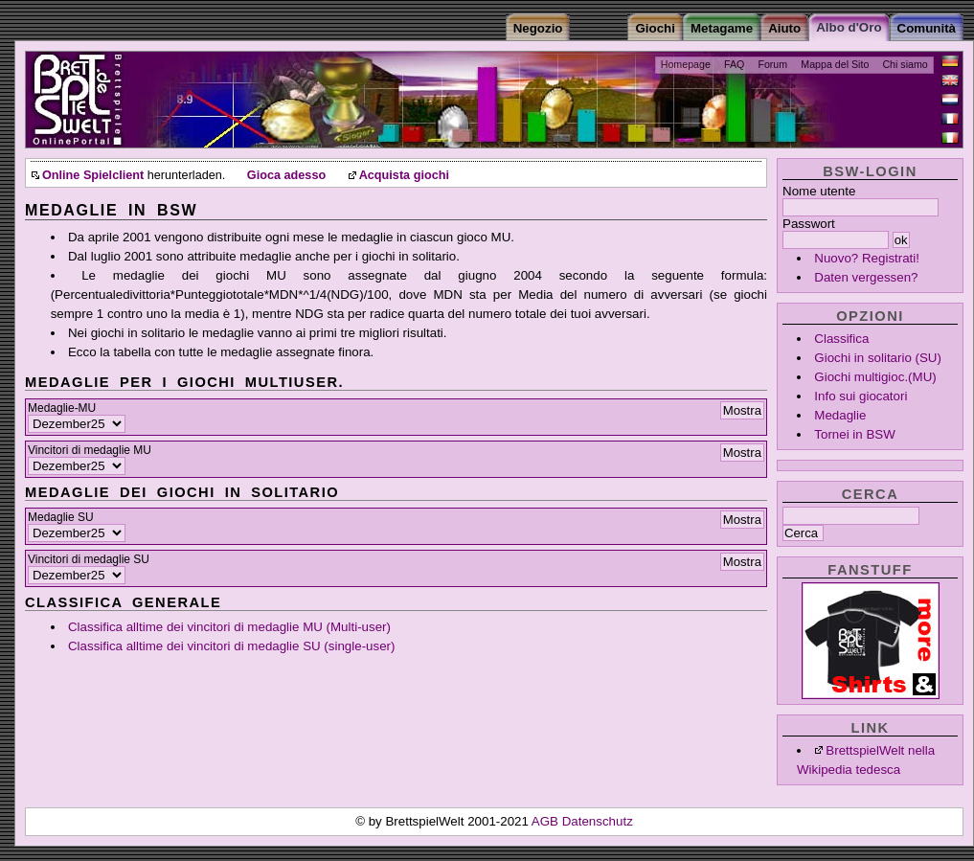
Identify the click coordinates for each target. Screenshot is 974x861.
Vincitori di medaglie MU (89, 450)
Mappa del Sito (835, 64)
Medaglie (840, 415)
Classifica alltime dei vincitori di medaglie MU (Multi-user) (229, 627)
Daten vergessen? (865, 277)
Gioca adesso (286, 175)
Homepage (686, 64)
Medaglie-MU (62, 408)
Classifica (841, 338)
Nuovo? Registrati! (866, 258)
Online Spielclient (93, 175)
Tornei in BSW (854, 434)
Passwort (808, 223)
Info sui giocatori (860, 396)
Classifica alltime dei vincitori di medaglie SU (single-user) (231, 646)
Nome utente (818, 191)
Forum (772, 64)
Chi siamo (904, 64)
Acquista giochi (404, 175)
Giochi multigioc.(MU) (875, 377)
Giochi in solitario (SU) (877, 358)
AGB (547, 821)
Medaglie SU (61, 517)
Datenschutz (597, 821)
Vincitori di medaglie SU (88, 559)
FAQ (734, 64)
